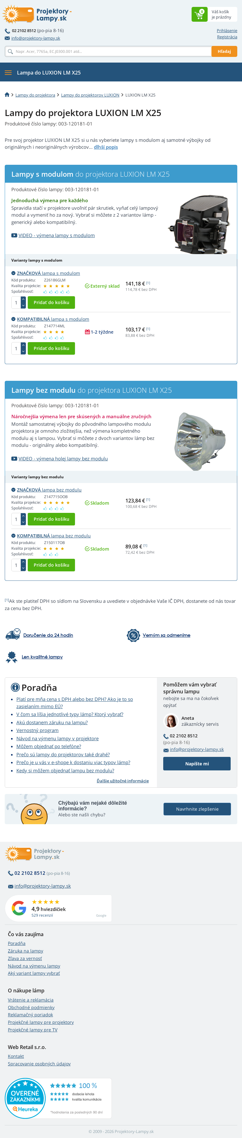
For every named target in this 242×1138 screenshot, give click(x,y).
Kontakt (16, 1056)
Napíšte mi (197, 764)
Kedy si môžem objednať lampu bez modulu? (65, 770)
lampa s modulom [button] (45, 273)
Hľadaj (224, 51)
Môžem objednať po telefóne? (48, 746)
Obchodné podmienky (31, 1007)
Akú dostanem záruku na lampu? (52, 722)
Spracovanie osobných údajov (39, 1064)
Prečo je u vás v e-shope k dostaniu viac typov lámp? (73, 762)
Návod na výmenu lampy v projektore (57, 738)
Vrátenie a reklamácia (31, 1000)
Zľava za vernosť (25, 958)
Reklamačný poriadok (30, 1015)
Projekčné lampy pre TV (32, 1030)
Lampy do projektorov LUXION (90, 95)
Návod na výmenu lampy (34, 966)
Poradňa (17, 943)
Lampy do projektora (35, 95)
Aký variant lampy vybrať (34, 973)
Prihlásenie (227, 30)
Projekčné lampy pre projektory (41, 1022)
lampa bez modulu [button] (46, 490)
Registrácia (227, 37)
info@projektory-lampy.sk (32, 38)
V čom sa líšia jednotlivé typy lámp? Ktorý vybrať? (69, 714)
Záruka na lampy (25, 951)
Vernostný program (37, 730)
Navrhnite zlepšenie (197, 809)
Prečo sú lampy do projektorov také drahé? (63, 754)
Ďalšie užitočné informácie (123, 781)
